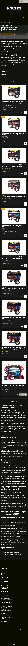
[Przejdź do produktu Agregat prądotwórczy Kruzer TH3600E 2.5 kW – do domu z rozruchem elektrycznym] (14, 124)
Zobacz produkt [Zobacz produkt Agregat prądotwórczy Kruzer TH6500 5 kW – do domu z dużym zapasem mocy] (25, 266)
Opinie (2, 618)
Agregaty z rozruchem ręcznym (11, 552)
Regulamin (3, 573)
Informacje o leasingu (6, 596)
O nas (2, 620)
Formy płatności (4, 595)
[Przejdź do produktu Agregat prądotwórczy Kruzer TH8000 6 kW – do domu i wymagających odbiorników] (14, 216)
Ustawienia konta (4, 587)
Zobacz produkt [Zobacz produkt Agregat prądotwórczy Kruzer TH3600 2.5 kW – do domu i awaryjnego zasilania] (25, 173)
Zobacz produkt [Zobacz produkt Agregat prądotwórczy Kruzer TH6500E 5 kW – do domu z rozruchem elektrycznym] (25, 296)
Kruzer (2, 22)
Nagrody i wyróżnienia (6, 621)
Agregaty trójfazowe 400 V (11, 551)
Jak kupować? (4, 579)
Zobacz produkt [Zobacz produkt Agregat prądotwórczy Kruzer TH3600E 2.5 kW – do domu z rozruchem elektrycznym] (25, 143)
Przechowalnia (4, 588)
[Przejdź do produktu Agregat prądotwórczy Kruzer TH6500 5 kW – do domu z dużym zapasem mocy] (14, 247)
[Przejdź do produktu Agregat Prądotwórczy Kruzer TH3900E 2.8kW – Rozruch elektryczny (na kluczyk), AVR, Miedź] (14, 186)
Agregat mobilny (4, 607)
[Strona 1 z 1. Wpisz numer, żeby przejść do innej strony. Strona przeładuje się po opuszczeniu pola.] (14, 81)
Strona (12, 81)
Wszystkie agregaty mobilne (11, 556)
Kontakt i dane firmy (5, 617)
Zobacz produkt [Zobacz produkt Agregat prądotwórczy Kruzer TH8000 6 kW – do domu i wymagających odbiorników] (25, 235)
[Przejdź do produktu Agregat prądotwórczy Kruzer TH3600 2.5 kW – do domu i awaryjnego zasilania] (14, 155)
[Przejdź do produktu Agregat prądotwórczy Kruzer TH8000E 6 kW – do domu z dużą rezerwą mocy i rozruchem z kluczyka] (14, 308)
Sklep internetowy (13, 629)
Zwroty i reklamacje (5, 572)
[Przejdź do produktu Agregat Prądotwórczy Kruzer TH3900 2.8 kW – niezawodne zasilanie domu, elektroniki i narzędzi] (14, 92)
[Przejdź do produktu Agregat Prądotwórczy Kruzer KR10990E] (14, 372)
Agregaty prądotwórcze (6, 606)
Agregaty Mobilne (9, 22)
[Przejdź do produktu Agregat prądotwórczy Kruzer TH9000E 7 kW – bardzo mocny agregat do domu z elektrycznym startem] (14, 338)
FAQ (2, 575)
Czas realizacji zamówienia (7, 599)
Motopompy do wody (6, 610)
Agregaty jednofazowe (6, 609)
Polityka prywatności (5, 577)
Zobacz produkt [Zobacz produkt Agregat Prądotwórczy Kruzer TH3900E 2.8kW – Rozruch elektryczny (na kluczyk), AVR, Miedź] (25, 204)
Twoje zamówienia (5, 586)
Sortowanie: (3, 74)
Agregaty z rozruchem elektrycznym (12, 554)
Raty (2, 576)
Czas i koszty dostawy (6, 598)
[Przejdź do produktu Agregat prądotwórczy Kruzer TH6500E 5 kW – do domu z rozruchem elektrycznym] (14, 278)
